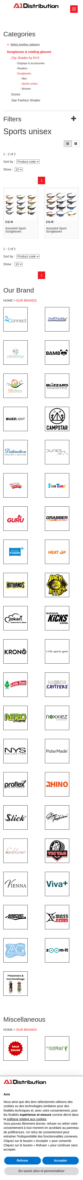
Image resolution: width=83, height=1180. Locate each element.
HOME (8, 300)
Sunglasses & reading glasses (29, 52)
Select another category (25, 44)
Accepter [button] (60, 1160)
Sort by (8, 161)
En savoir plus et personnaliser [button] (42, 1171)
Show (7, 169)
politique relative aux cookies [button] (26, 1119)
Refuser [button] (22, 1160)
